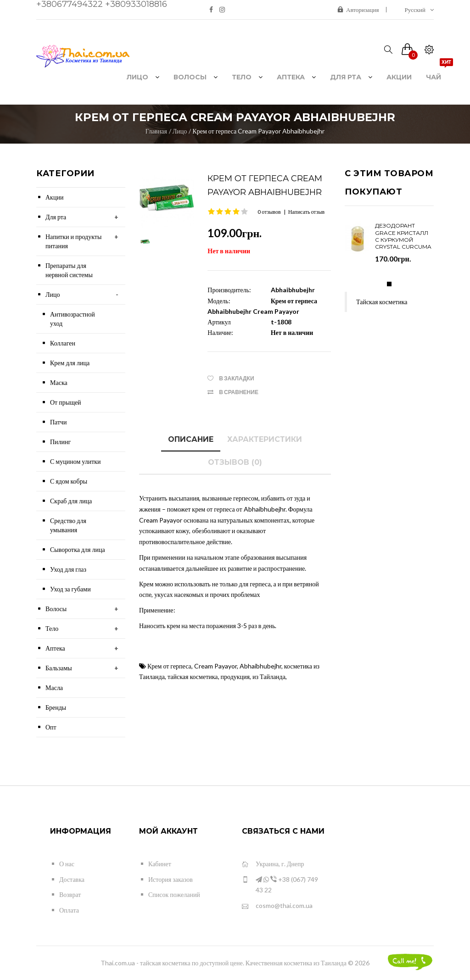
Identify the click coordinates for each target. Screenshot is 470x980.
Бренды (55, 707)
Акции (54, 197)
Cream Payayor (215, 666)
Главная (156, 131)
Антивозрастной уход (72, 318)
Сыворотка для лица (77, 549)
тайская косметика (193, 676)
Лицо (180, 131)
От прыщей (65, 402)
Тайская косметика (382, 302)
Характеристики (264, 439)
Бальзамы (58, 668)
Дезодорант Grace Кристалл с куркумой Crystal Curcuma (403, 236)
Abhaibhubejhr (293, 290)
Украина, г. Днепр (273, 864)
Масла (54, 687)
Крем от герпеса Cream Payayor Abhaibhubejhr (258, 131)
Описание (190, 439)
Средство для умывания (68, 525)
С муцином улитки (75, 461)
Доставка (71, 879)
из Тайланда (268, 676)
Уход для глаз (68, 569)
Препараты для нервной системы (69, 270)
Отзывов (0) (235, 462)
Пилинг (60, 441)
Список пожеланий (174, 894)
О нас (66, 864)
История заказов (170, 879)
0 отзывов (268, 211)
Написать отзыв (306, 211)
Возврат (70, 894)
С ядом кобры (68, 481)
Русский (419, 9)
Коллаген (62, 343)
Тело (51, 628)
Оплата (69, 910)
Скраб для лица (71, 501)
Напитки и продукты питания (73, 241)
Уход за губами (70, 589)
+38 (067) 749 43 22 (280, 884)
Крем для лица (70, 363)
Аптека (55, 648)
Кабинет (159, 864)
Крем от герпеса (169, 666)
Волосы (56, 608)
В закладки (236, 378)
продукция (235, 676)
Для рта (55, 217)
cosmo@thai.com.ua (277, 906)
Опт (50, 727)
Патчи (58, 422)
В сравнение (238, 392)
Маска (58, 382)
